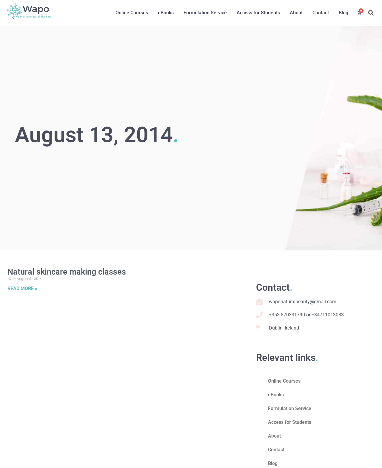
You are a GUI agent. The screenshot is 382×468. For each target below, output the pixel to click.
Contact (320, 13)
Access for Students (258, 13)
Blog (343, 13)
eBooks (166, 13)
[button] (371, 13)
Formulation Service (205, 13)
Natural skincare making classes (66, 272)
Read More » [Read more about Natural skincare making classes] (22, 288)
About (296, 13)
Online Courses (131, 13)
